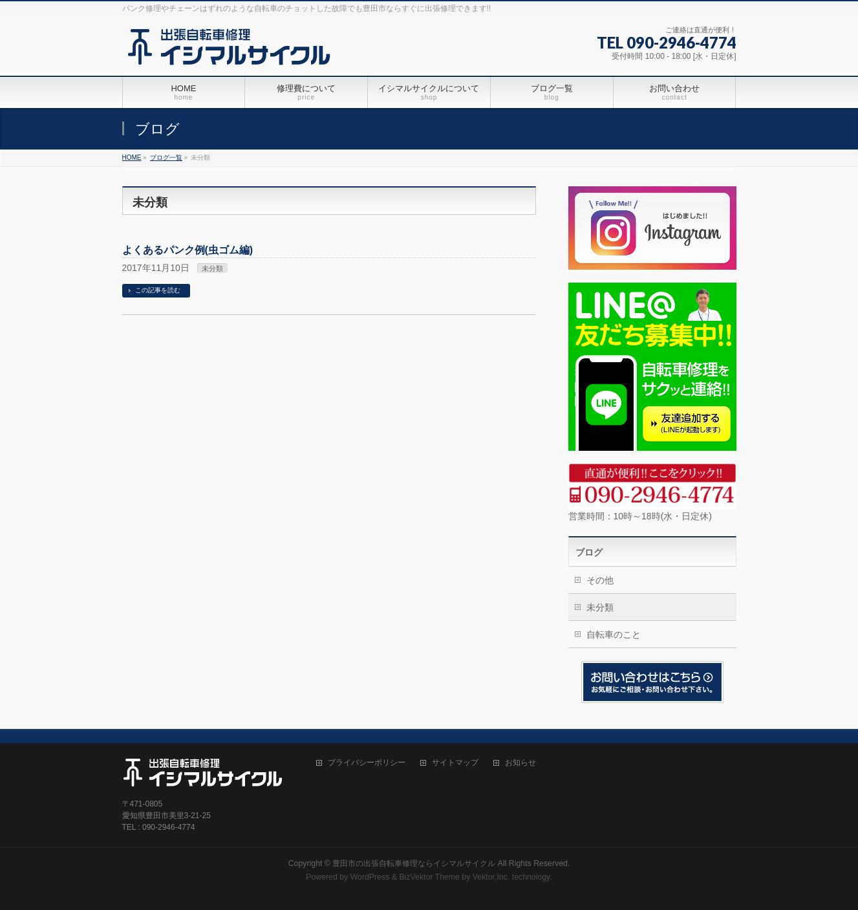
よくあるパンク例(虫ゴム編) (187, 249)
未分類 (212, 268)
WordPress (370, 877)
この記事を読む (157, 290)
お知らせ (520, 763)
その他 (600, 580)
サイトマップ (455, 763)
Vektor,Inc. (491, 877)
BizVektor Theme (429, 877)
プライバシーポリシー (366, 763)
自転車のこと (613, 634)
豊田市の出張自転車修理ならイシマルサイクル (413, 863)
